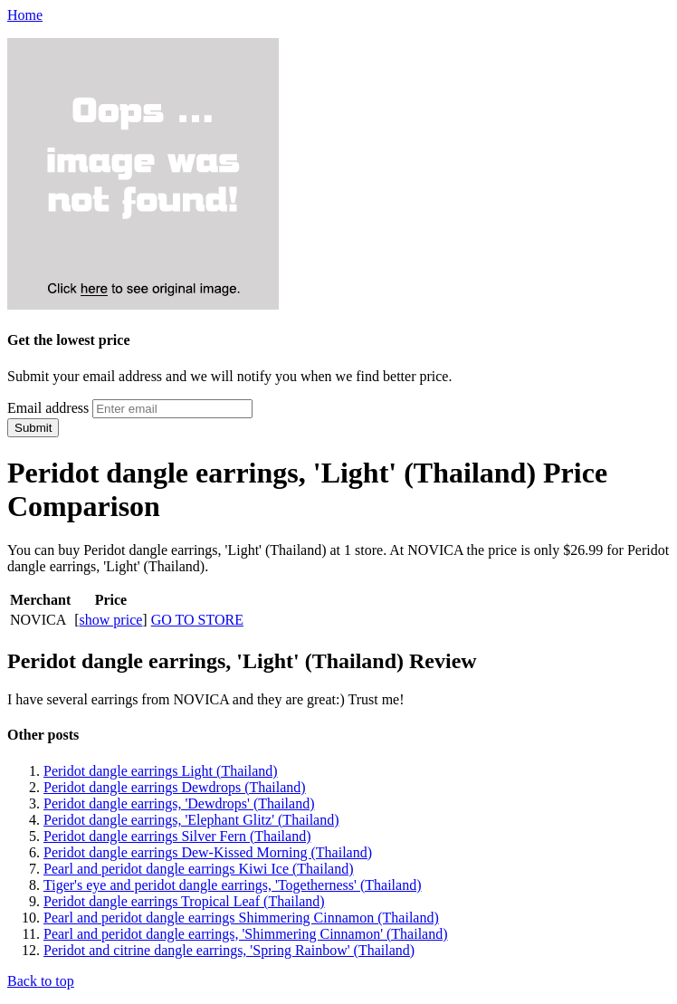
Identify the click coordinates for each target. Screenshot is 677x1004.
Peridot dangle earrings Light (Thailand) (160, 771)
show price (111, 619)
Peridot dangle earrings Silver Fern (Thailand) (176, 836)
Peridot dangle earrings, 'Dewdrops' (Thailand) (178, 803)
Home (25, 15)
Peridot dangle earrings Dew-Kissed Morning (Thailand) (207, 852)
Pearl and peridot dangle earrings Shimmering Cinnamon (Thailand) (241, 917)
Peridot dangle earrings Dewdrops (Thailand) (174, 787)
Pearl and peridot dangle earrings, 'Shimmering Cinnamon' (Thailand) (245, 934)
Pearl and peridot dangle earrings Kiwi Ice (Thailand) (198, 868)
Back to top (40, 981)
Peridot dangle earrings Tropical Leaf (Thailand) (184, 901)
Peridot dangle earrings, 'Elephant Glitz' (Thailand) (191, 819)
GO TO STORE (197, 619)
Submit (33, 428)
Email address (48, 408)
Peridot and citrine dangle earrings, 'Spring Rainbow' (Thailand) (229, 950)
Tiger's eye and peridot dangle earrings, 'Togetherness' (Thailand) (232, 885)
